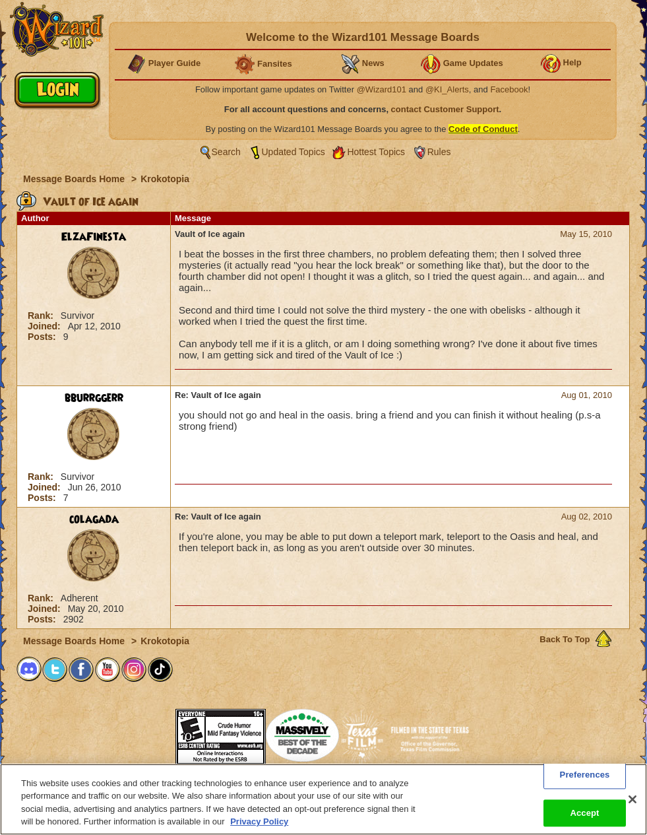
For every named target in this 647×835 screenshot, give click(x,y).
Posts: (43, 336)
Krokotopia (164, 179)
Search (226, 152)
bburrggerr (94, 398)
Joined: (45, 326)
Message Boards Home (75, 179)
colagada (94, 519)
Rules (439, 152)
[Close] (632, 799)
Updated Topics (293, 152)
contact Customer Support (445, 109)
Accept (584, 813)
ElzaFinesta (93, 237)
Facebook (509, 89)
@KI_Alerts (447, 89)
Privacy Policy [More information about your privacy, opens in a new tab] (259, 821)
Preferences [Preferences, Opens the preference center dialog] (585, 775)
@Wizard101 (381, 89)
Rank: (42, 315)
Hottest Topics (376, 152)
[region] (323, 799)
